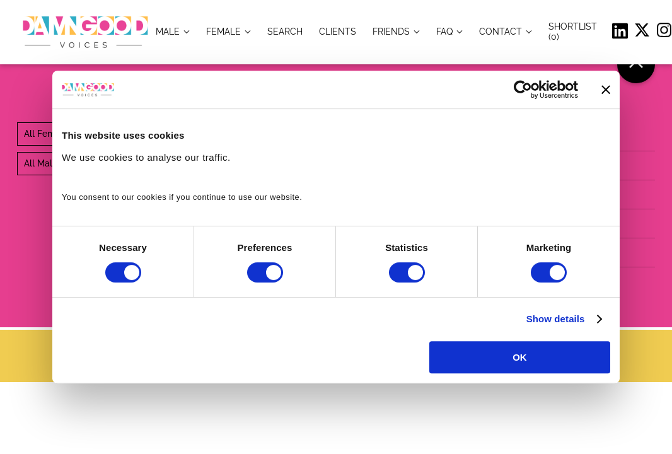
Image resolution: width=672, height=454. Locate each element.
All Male (40, 163)
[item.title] (285, 31)
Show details (555, 318)
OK (520, 357)
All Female (46, 134)
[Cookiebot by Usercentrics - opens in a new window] (523, 89)
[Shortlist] (573, 31)
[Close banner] (605, 89)
